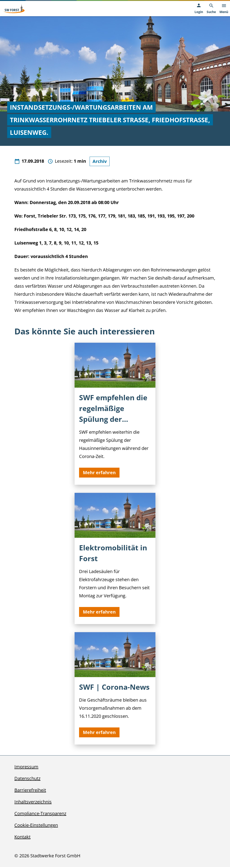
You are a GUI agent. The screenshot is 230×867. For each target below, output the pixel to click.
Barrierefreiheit (30, 790)
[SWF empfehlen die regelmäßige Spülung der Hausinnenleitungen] (115, 414)
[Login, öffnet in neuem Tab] (199, 8)
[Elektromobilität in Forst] (115, 558)
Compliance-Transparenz (40, 813)
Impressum (26, 767)
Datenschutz (27, 778)
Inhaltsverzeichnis (33, 802)
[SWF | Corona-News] (115, 688)
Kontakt (22, 837)
